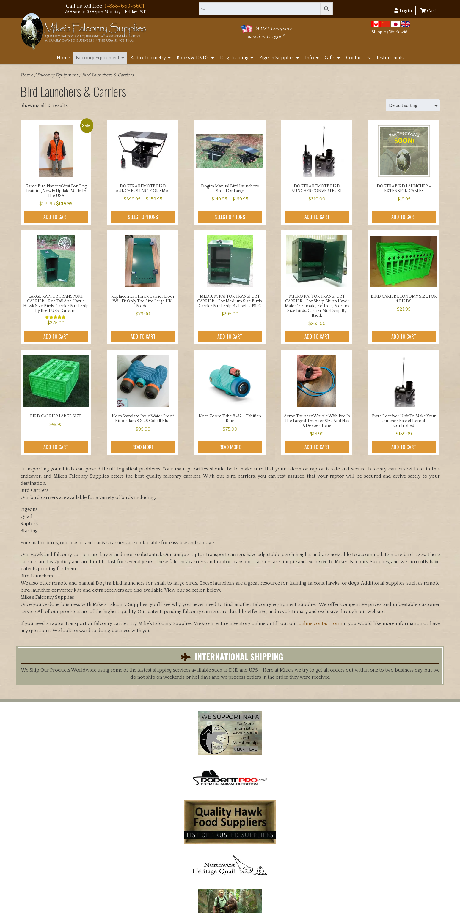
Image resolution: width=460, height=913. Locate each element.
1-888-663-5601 (124, 6)
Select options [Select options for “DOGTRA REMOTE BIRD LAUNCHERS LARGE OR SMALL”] (143, 216)
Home (63, 57)
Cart (428, 10)
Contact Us (358, 57)
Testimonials (390, 57)
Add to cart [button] (55, 216)
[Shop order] (413, 105)
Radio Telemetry (150, 57)
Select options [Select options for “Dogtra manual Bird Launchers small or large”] (230, 216)
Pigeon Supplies (279, 57)
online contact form (320, 623)
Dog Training (236, 57)
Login (403, 10)
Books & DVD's (195, 57)
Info (312, 57)
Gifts (332, 57)
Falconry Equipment (100, 57)
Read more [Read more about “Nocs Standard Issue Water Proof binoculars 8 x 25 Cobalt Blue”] (142, 447)
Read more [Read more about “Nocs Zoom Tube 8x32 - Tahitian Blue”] (230, 447)
